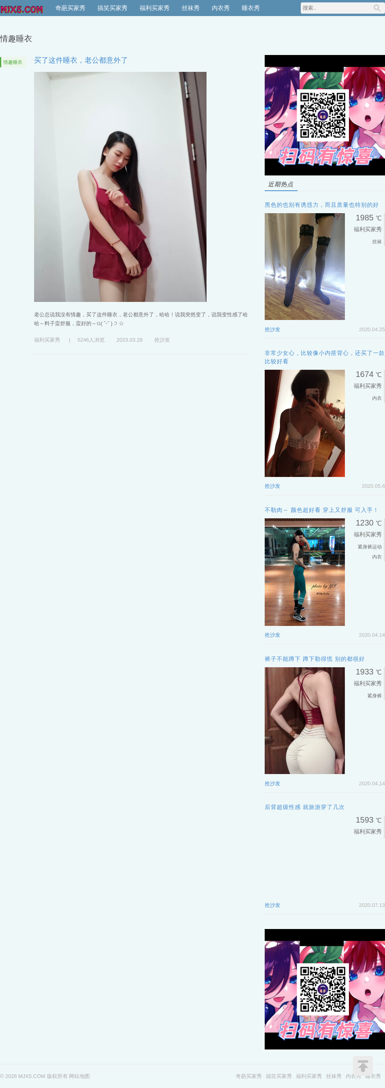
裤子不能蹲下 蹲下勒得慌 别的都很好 (315, 659)
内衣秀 (221, 7)
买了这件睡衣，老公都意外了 (81, 60)
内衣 (377, 398)
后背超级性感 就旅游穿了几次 (305, 807)
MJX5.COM (22, 8)
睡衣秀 (251, 7)
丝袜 (377, 241)
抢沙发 (162, 340)
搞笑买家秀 (112, 7)
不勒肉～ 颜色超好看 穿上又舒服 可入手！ (322, 510)
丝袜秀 (191, 7)
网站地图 (79, 1076)
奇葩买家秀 (70, 7)
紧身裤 (365, 547)
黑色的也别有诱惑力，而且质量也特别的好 (322, 205)
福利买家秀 (155, 7)
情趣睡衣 (12, 62)
